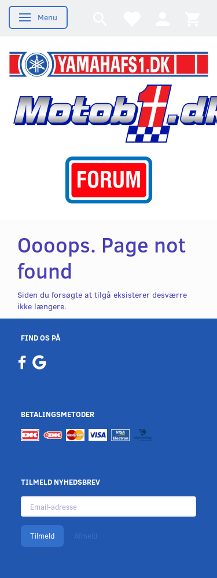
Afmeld (85, 536)
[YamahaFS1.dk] (108, 63)
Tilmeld (42, 536)
